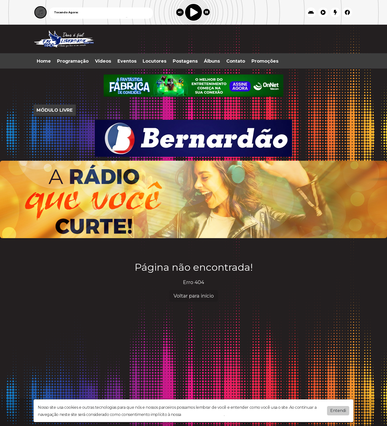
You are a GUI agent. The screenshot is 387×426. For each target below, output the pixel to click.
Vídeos (103, 61)
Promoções (265, 61)
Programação (73, 61)
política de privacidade (203, 414)
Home (44, 61)
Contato (235, 61)
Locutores (154, 61)
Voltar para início (194, 296)
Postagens (185, 61)
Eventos (126, 61)
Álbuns (212, 61)
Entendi (338, 410)
